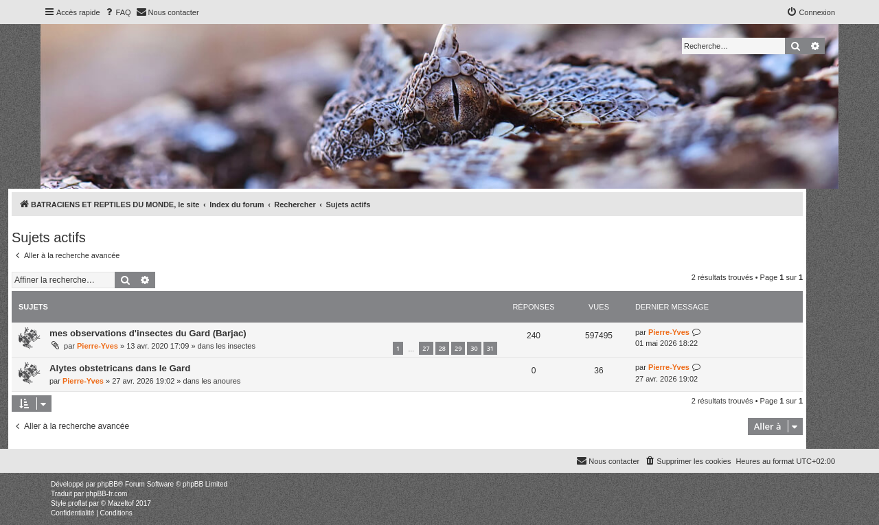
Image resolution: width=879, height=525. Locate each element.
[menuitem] (117, 12)
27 (425, 348)
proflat (77, 503)
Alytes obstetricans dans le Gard (119, 368)
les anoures (220, 381)
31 (490, 348)
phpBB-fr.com (107, 494)
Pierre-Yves (97, 346)
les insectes (235, 346)
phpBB (108, 484)
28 (442, 348)
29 (458, 348)
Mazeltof (121, 503)
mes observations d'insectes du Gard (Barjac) (148, 333)
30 (473, 348)
